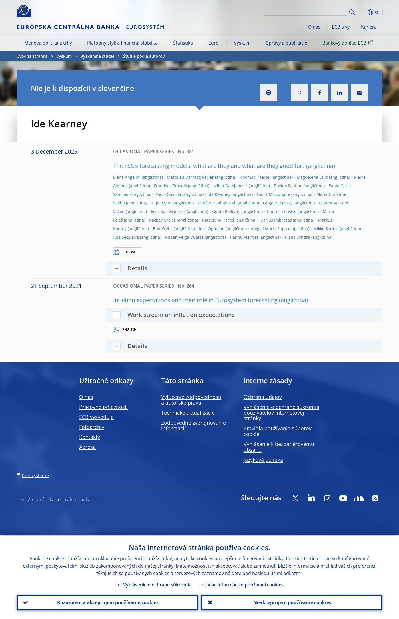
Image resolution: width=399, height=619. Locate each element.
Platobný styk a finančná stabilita (122, 43)
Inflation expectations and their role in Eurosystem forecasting (195, 300)
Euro (213, 43)
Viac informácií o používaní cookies (246, 584)
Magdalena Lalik (312, 177)
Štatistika (183, 43)
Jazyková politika (263, 459)
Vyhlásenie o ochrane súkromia (157, 584)
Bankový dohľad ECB (348, 42)
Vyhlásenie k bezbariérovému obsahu (279, 447)
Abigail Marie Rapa (269, 228)
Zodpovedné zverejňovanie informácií (193, 425)
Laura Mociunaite (273, 194)
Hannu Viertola (244, 237)
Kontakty (89, 436)
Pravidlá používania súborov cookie (278, 431)
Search (352, 12)
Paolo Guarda (168, 194)
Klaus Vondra (297, 237)
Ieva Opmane (211, 228)
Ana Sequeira (126, 237)
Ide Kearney (219, 194)
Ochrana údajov (263, 396)
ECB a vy (341, 27)
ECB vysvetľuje (96, 416)
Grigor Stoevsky (277, 203)
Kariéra (369, 27)
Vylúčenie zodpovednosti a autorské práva (191, 399)
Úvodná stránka (32, 56)
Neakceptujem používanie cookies (292, 602)
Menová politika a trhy (48, 43)
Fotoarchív (91, 426)
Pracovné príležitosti (103, 406)
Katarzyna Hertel (218, 220)
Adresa (87, 446)
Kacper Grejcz (162, 220)
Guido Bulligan (226, 211)
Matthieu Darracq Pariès (190, 177)
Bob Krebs (163, 228)
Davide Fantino (288, 185)
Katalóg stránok (35, 475)
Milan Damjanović (230, 185)
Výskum (242, 43)
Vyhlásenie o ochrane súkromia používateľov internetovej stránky (281, 412)
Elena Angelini (127, 177)
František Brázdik (170, 185)
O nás (314, 27)
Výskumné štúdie (97, 56)
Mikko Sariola (326, 228)
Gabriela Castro (281, 211)
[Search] (318, 11)
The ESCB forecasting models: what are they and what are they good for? (209, 166)
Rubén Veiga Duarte (184, 237)
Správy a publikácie (286, 43)
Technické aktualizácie (188, 412)
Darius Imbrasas (276, 220)
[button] (362, 12)
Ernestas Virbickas (168, 211)
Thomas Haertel (255, 177)
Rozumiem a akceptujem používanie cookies (107, 602)
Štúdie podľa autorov (144, 56)
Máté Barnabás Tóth (217, 203)
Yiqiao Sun (161, 203)
